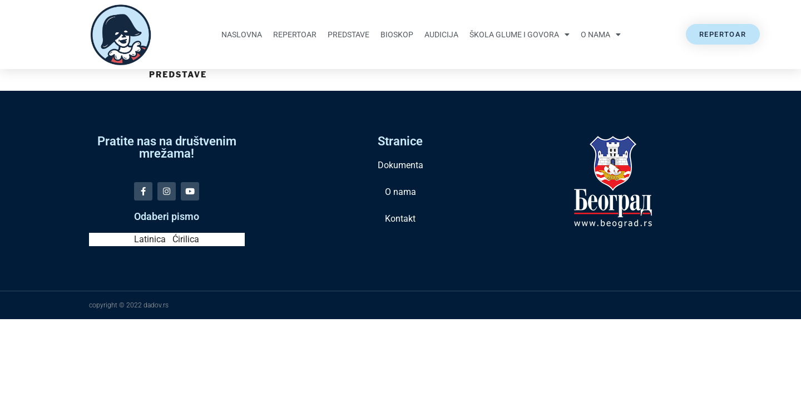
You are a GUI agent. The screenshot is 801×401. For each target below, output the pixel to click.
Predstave (348, 34)
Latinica (150, 239)
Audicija (441, 34)
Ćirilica (185, 239)
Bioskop (396, 34)
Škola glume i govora (519, 34)
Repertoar (295, 34)
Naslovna (241, 34)
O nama (601, 34)
